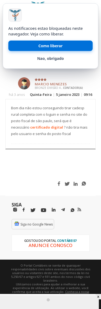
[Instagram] (15, 209)
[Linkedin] (53, 209)
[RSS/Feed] (79, 209)
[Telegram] (63, 210)
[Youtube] (43, 210)
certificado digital (46, 127)
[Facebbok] (23, 209)
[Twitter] (33, 210)
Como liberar (51, 45)
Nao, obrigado (50, 58)
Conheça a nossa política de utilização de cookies (58, 293)
